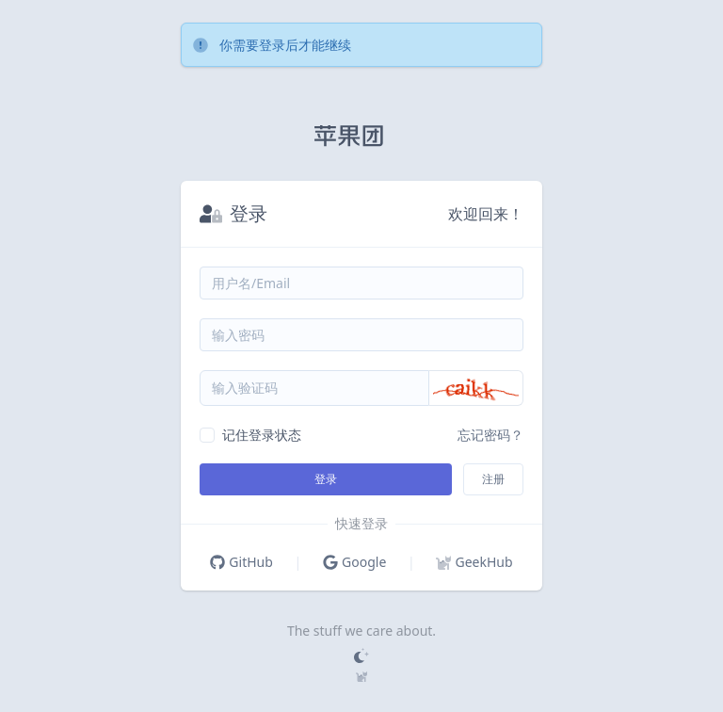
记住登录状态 (261, 435)
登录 (325, 479)
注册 (493, 479)
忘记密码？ (490, 435)
